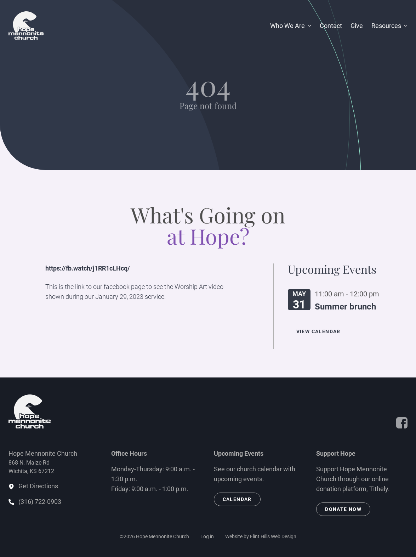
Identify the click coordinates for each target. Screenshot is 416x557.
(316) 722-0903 (39, 501)
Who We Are (287, 25)
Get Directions (38, 486)
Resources (386, 25)
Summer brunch (345, 307)
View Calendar (318, 331)
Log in (207, 536)
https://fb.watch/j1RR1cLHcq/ (87, 268)
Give (357, 25)
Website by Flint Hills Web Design (260, 536)
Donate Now (343, 509)
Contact (331, 25)
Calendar (237, 499)
